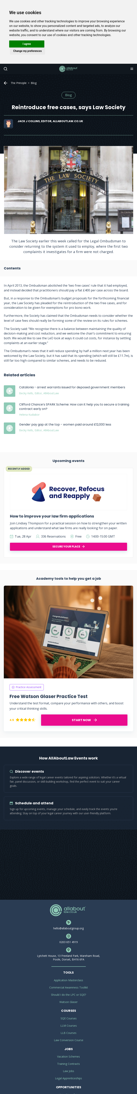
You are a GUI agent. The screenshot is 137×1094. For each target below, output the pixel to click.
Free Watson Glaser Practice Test (49, 696)
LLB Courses (68, 1033)
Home (5, 83)
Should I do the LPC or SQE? (68, 994)
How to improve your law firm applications (52, 516)
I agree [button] (27, 43)
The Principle (19, 83)
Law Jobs (68, 1071)
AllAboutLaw (68, 69)
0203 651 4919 (68, 942)
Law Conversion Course (68, 1040)
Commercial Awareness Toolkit (68, 987)
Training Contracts (68, 1064)
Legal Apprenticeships (68, 1078)
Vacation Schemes (68, 1056)
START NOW (84, 720)
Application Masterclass (68, 980)
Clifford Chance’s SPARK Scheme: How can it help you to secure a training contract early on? (74, 406)
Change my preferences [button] (27, 50)
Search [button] (5, 69)
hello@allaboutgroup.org (68, 928)
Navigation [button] (131, 69)
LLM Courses (68, 1025)
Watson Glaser (68, 1002)
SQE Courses (69, 1018)
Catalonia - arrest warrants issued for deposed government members (72, 387)
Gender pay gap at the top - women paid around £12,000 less (65, 424)
